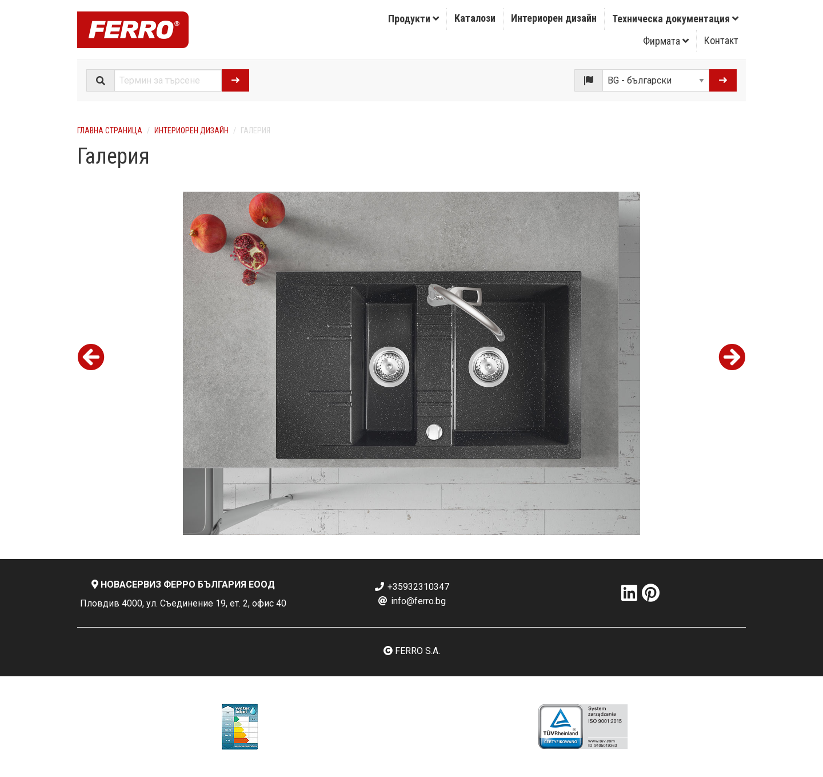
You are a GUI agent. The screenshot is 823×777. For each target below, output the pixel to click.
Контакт (721, 40)
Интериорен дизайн (554, 18)
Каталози (475, 18)
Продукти (413, 19)
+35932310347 (411, 586)
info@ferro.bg (411, 601)
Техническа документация (675, 19)
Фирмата (666, 41)
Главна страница (109, 130)
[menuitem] (414, 19)
